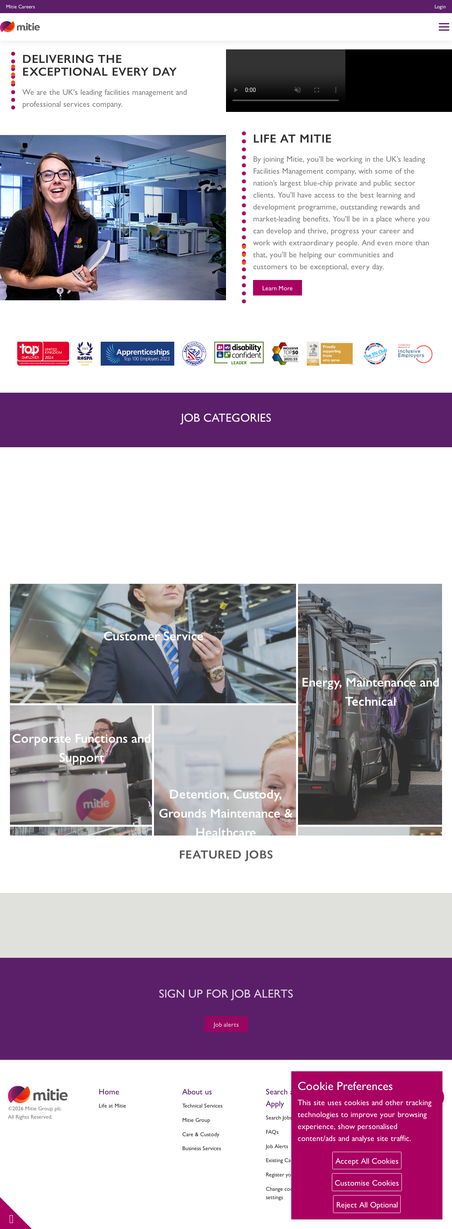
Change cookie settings (283, 1192)
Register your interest (290, 1174)
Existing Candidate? (288, 1160)
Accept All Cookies (367, 1160)
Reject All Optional (367, 1204)
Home (109, 1091)
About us (197, 1091)
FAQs (272, 1131)
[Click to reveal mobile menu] (444, 27)
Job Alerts (277, 1146)
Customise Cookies (367, 1182)
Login (440, 6)
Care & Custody (200, 1134)
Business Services (201, 1148)
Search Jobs (279, 1117)
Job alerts (226, 1024)
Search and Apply (283, 1097)
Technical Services (202, 1105)
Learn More (277, 287)
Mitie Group (196, 1119)
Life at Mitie (112, 1105)
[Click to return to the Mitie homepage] (20, 27)
